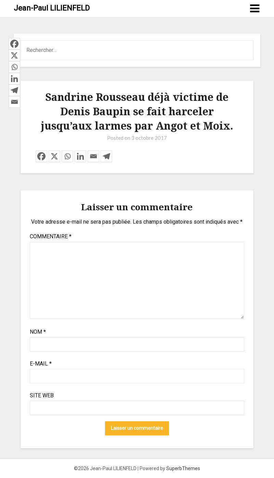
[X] (54, 156)
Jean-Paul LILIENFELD (52, 8)
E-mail (41, 363)
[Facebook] (41, 156)
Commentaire (50, 236)
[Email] (93, 156)
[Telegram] (106, 156)
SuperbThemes (183, 468)
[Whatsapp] (67, 156)
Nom (38, 332)
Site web (42, 395)
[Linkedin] (80, 156)
